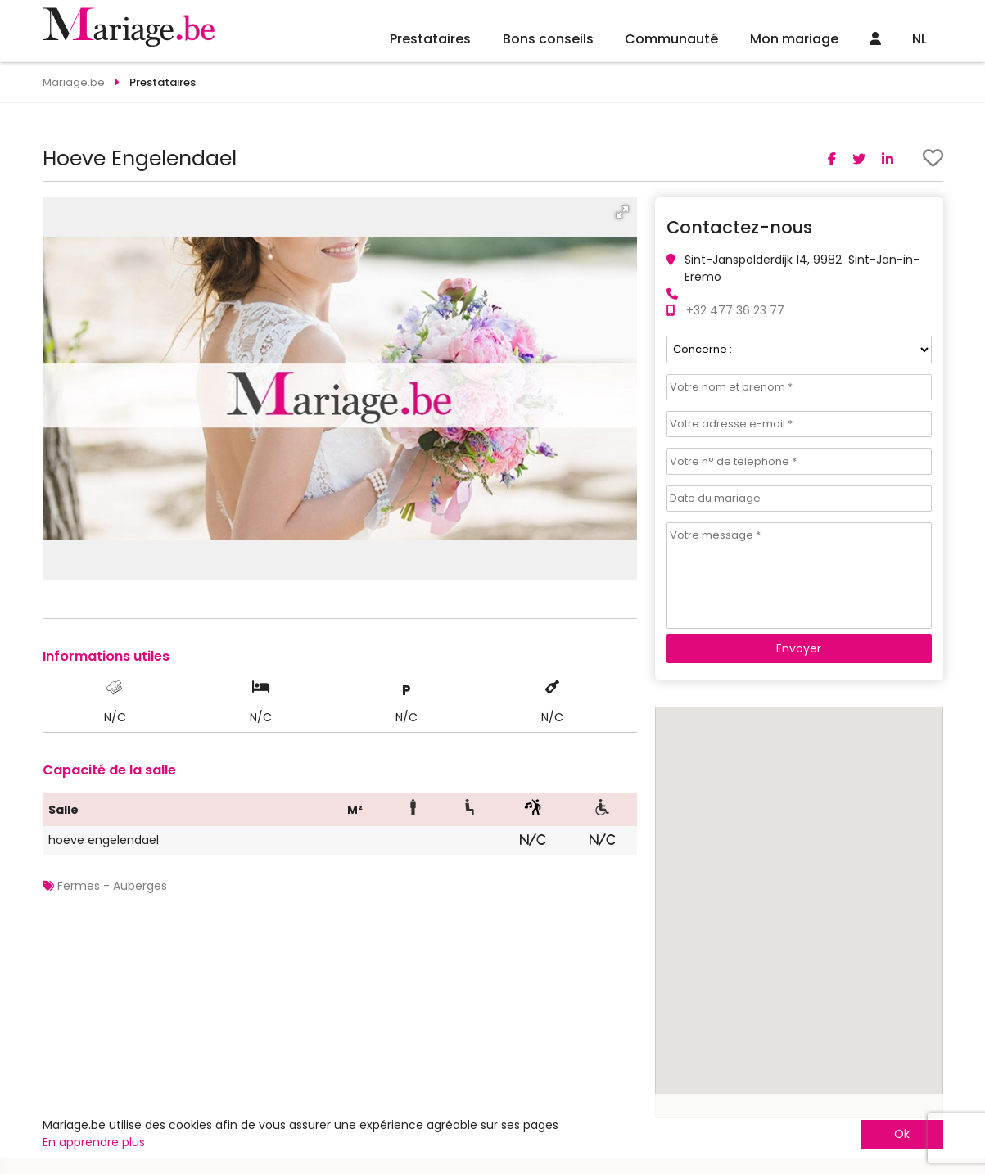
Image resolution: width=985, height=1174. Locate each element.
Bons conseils (548, 38)
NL (919, 38)
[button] (622, 212)
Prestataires (430, 38)
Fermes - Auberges (112, 886)
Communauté (671, 38)
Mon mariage (794, 38)
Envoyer (798, 648)
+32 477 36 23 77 (735, 310)
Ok (902, 1134)
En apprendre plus (94, 1142)
